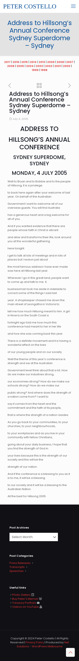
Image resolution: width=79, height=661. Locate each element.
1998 (44, 70)
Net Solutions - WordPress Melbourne (43, 644)
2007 (69, 62)
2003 (39, 66)
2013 (42, 62)
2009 (51, 62)
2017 (7, 62)
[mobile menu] (73, 6)
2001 (57, 66)
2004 (30, 66)
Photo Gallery (21, 595)
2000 (66, 66)
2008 (60, 62)
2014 (33, 62)
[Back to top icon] (70, 652)
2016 (16, 62)
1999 (35, 70)
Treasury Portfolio (24, 603)
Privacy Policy (34, 642)
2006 (11, 66)
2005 (20, 66)
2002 (48, 66)
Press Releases (20, 563)
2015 (24, 62)
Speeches (16, 571)
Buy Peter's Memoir (25, 599)
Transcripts (17, 567)
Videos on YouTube (25, 607)
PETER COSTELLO (29, 6)
